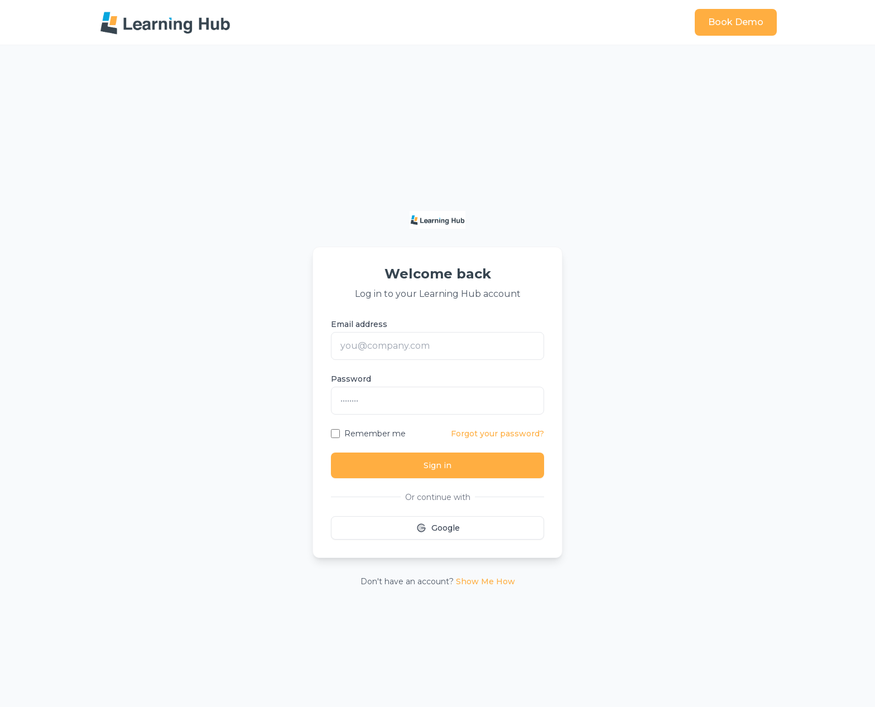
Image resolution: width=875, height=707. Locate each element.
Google (438, 527)
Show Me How (485, 581)
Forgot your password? (497, 434)
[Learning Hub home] (165, 22)
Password (351, 379)
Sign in (437, 465)
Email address (359, 324)
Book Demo (735, 22)
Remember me (375, 434)
